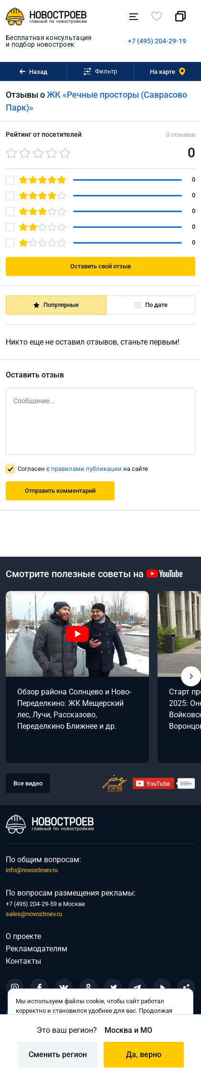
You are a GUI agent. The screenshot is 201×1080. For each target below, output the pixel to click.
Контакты (23, 961)
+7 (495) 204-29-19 (157, 41)
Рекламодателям (36, 948)
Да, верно (143, 1054)
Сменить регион (58, 1054)
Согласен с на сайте (83, 468)
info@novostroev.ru (32, 870)
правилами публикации (86, 468)
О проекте (23, 936)
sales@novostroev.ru (34, 913)
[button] (191, 676)
